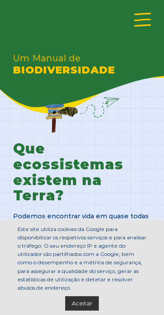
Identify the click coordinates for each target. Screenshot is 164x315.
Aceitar (82, 303)
